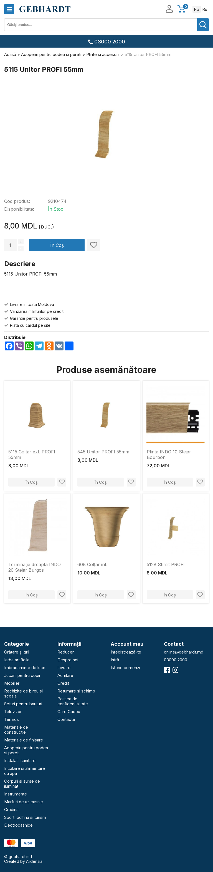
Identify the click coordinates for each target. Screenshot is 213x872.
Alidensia (34, 861)
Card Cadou (68, 711)
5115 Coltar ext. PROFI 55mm (31, 454)
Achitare (65, 675)
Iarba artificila (16, 659)
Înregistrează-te (126, 652)
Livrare (63, 667)
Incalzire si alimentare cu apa (24, 771)
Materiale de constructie (16, 729)
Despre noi (67, 659)
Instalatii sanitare (20, 760)
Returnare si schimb (76, 691)
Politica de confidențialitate (72, 701)
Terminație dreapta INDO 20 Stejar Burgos (34, 567)
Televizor (13, 711)
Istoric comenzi (125, 667)
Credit (63, 683)
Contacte (66, 719)
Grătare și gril (16, 652)
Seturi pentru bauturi (23, 703)
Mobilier (11, 683)
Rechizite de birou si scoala (23, 693)
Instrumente (15, 794)
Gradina (11, 809)
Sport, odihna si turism (25, 817)
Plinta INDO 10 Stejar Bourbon (169, 454)
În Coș (57, 245)
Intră (115, 659)
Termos (11, 719)
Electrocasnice (18, 825)
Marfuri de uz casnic (23, 801)
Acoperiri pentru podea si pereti (26, 750)
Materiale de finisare (23, 740)
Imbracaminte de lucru (25, 667)
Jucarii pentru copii (22, 675)
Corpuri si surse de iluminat (22, 783)
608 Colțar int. (92, 564)
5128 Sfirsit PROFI (166, 564)
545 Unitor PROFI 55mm (103, 452)
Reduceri (66, 652)
